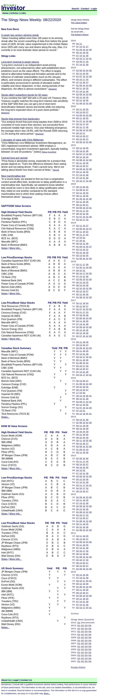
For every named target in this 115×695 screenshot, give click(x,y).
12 (81, 73)
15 (84, 76)
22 (87, 49)
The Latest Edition (79, 23)
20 (84, 82)
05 (77, 52)
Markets (52, 89)
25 (87, 52)
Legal (15, 680)
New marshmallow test (13, 176)
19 (84, 52)
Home (5, 13)
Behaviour (27, 197)
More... (47, 693)
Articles (14, 13)
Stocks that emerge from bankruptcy (20, 119)
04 (77, 44)
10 (81, 52)
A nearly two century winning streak (20, 35)
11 (81, 44)
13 (81, 82)
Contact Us (26, 680)
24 (87, 58)
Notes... (5, 417)
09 (81, 49)
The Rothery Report (79, 35)
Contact (85, 8)
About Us (6, 680)
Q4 (89, 625)
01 (77, 49)
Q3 (86, 625)
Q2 (82, 625)
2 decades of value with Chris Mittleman (22, 140)
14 (81, 47)
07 (77, 47)
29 (90, 76)
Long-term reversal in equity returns (20, 62)
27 (87, 47)
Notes (4, 248)
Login (94, 8)
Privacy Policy (78, 667)
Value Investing (49, 152)
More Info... (16, 248)
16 (84, 49)
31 (90, 58)
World (56, 170)
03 (77, 58)
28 (87, 55)
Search (75, 8)
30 (90, 49)
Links (23, 13)
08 (81, 103)
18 (84, 109)
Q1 (78, 622)
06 (77, 112)
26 (87, 73)
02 (77, 85)
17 (84, 58)
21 (84, 47)
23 (87, 85)
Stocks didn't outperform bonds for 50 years (24, 95)
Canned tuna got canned (14, 158)
